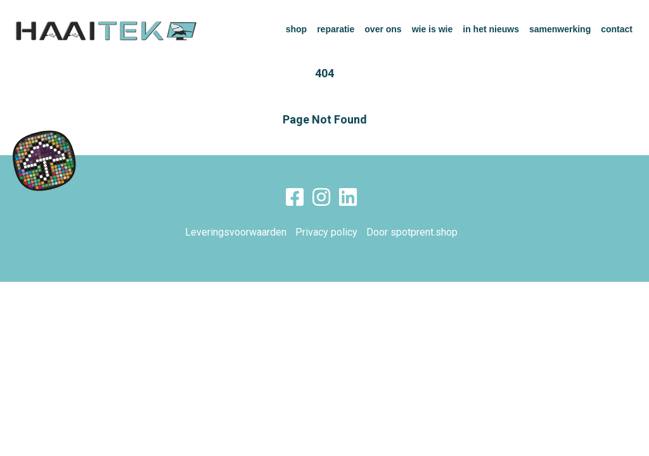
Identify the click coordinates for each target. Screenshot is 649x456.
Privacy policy (326, 232)
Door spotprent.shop (412, 232)
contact (617, 29)
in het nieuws (491, 29)
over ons (382, 29)
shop (296, 29)
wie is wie (432, 29)
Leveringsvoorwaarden (235, 232)
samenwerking (560, 29)
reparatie (335, 29)
